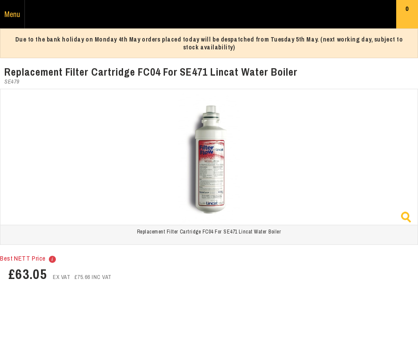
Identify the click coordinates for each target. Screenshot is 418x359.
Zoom (406, 217)
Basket (407, 16)
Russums (209, 14)
